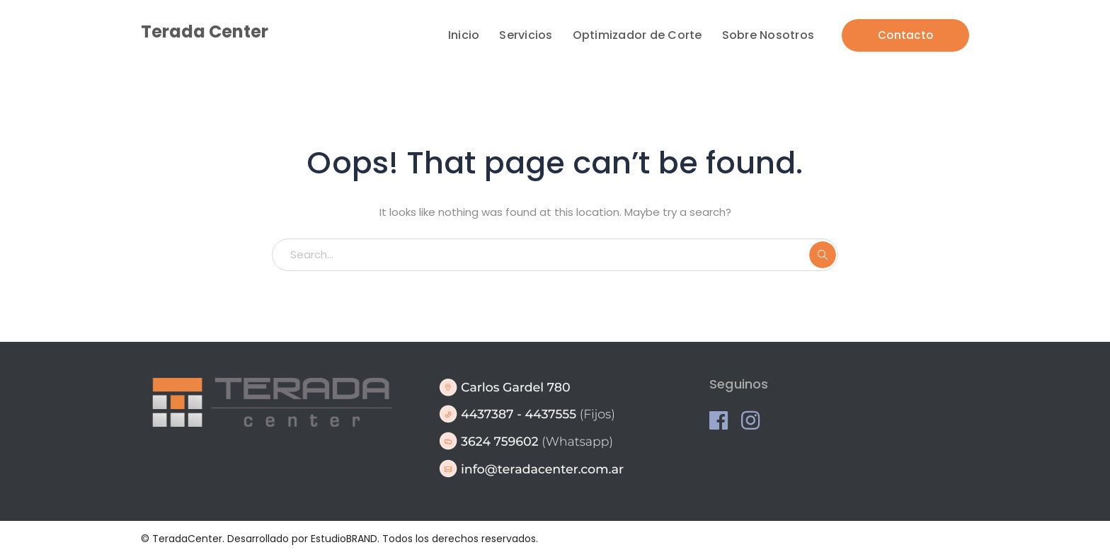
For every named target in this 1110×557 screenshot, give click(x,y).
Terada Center (204, 31)
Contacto (905, 35)
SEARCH (822, 254)
